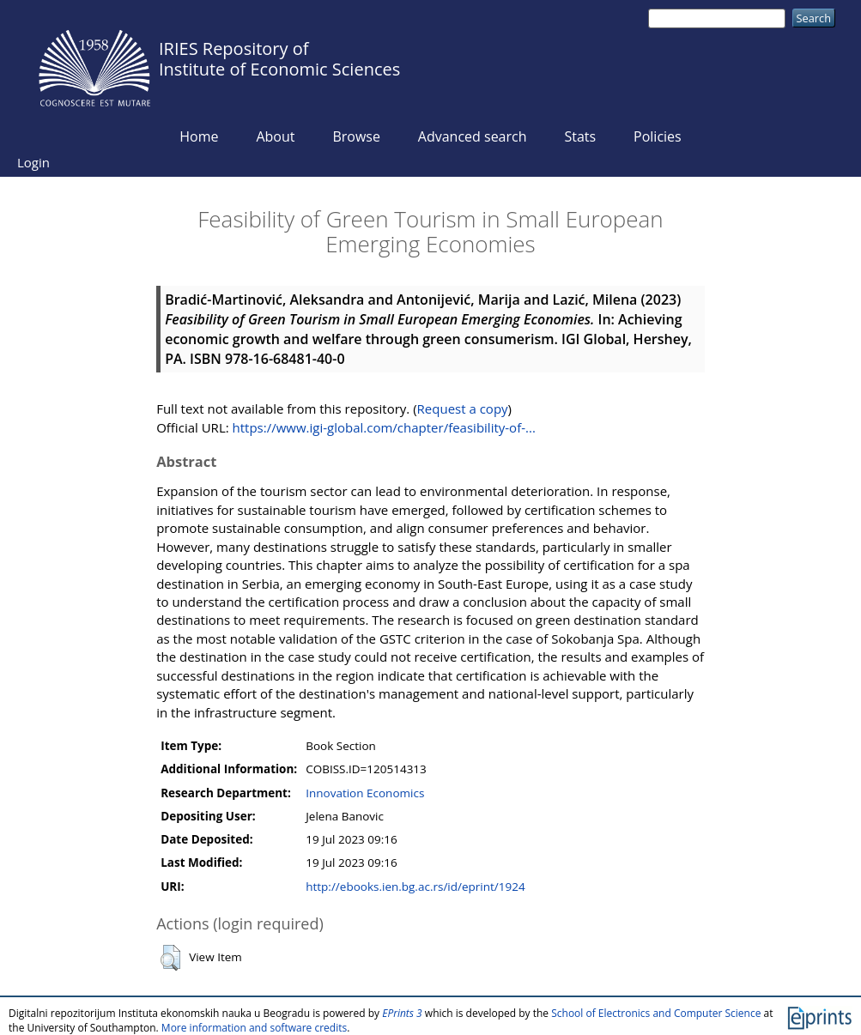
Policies (658, 136)
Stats (580, 136)
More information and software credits (254, 1027)
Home (198, 136)
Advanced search (472, 136)
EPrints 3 (402, 1013)
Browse (356, 136)
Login (33, 162)
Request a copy (462, 408)
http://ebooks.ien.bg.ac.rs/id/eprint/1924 (415, 886)
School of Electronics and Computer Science (656, 1013)
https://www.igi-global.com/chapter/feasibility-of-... (384, 427)
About (275, 136)
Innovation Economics (365, 793)
